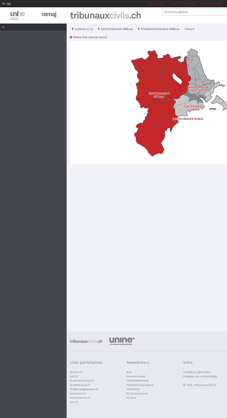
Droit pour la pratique (140, 385)
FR (3, 3)
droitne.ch (76, 372)
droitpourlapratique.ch (84, 389)
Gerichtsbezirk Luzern (194, 107)
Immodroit (133, 389)
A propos (156, 3)
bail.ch (74, 376)
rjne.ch (74, 402)
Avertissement (211, 3)
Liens (173, 3)
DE (9, 3)
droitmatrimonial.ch (82, 380)
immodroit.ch (78, 393)
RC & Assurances (137, 393)
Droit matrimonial (137, 380)
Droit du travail (136, 376)
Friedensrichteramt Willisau (159, 29)
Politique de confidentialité (200, 376)
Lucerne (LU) (82, 29)
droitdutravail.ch (80, 385)
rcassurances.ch (80, 397)
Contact (189, 3)
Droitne (131, 397)
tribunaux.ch (105, 16)
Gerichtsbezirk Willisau (115, 29)
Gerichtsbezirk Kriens (187, 119)
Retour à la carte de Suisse (88, 37)
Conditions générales (196, 372)
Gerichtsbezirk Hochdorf (197, 88)
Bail (129, 372)
